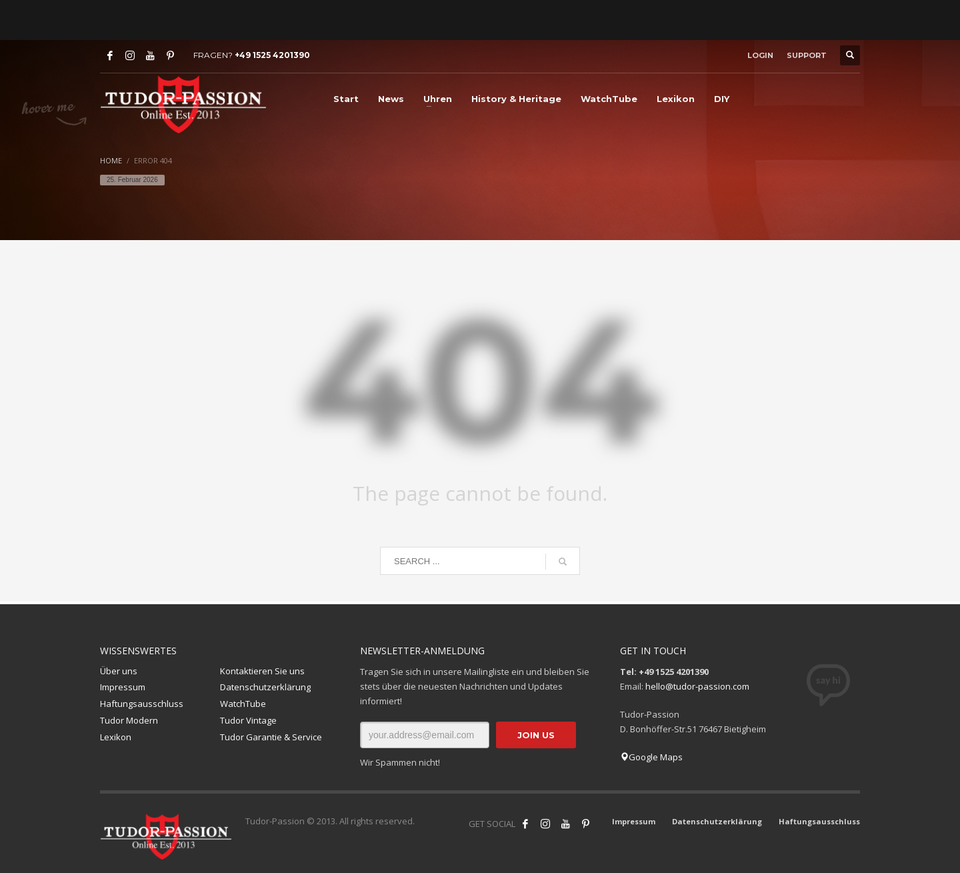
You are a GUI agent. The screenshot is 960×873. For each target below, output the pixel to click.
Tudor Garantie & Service (271, 737)
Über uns (118, 671)
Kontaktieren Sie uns (262, 671)
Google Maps (651, 757)
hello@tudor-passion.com (697, 686)
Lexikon (115, 737)
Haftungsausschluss (141, 704)
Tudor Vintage (248, 720)
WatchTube (243, 704)
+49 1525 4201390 (272, 55)
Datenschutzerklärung (265, 687)
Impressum (122, 687)
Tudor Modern (129, 720)
